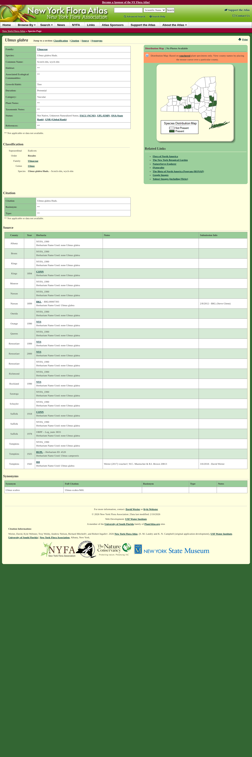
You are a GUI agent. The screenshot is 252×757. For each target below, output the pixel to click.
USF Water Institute (136, 519)
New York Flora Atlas (13, 31)
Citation (74, 40)
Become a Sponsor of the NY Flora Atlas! (126, 2)
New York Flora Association (55, 537)
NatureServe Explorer (165, 163)
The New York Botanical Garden (170, 160)
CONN (40, 271)
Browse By (25, 25)
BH (38, 462)
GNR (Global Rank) (56, 119)
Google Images (161, 175)
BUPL (39, 452)
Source (85, 40)
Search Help (157, 16)
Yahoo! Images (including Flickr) (170, 178)
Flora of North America (165, 156)
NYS (38, 321)
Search (45, 25)
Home (7, 25)
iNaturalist (158, 167)
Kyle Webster (150, 509)
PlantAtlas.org (152, 524)
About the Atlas (173, 25)
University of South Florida (119, 524)
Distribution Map (154, 48)
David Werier (133, 509)
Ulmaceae (42, 49)
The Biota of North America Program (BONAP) (178, 171)
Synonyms (96, 40)
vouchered (184, 55)
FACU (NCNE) (88, 115)
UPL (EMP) (103, 115)
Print (243, 39)
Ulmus (31, 165)
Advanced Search (134, 16)
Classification (60, 40)
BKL (39, 301)
